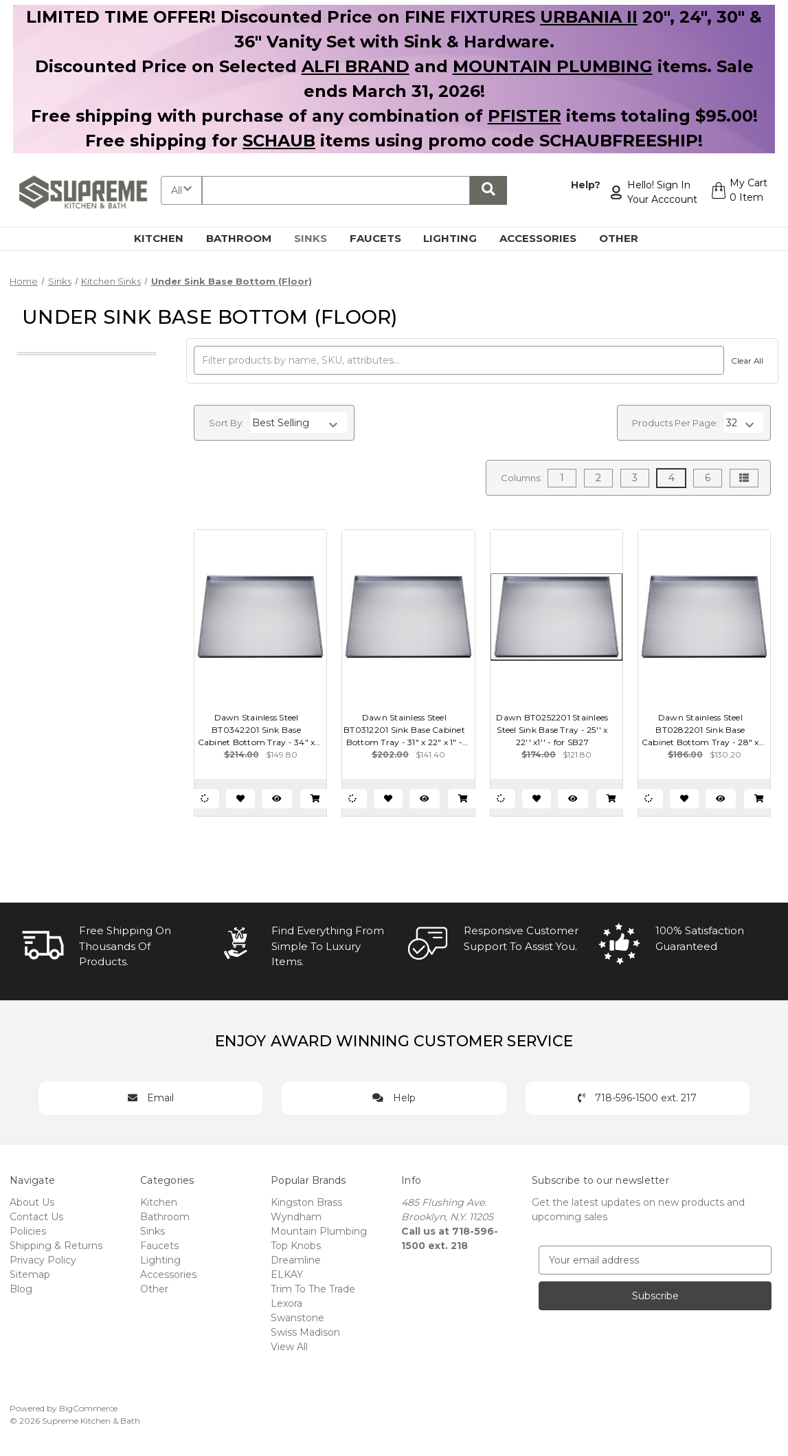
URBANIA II (589, 17)
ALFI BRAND (355, 66)
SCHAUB (279, 141)
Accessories (545, 238)
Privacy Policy (43, 1260)
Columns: (521, 477)
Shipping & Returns (56, 1245)
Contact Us (36, 1217)
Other (626, 238)
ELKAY (287, 1274)
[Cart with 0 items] (737, 192)
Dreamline (296, 1260)
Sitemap (30, 1274)
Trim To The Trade (313, 1289)
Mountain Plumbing (319, 1231)
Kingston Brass (306, 1202)
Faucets (383, 238)
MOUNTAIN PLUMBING (553, 66)
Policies (28, 1231)
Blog (21, 1289)
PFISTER (524, 116)
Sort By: (226, 422)
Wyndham (296, 1217)
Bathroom (246, 238)
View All (289, 1347)
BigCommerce (88, 1408)
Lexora (286, 1303)
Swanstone (297, 1318)
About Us (32, 1202)
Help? (582, 185)
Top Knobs (296, 1245)
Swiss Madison (305, 1332)
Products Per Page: (675, 422)
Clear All (745, 360)
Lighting (458, 238)
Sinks (318, 238)
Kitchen (166, 238)
